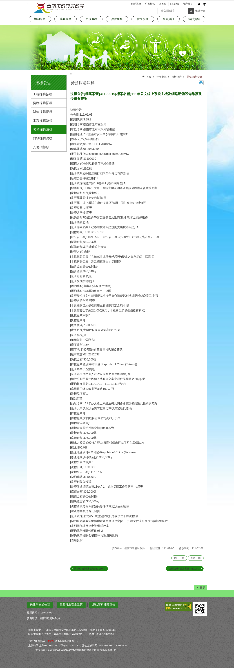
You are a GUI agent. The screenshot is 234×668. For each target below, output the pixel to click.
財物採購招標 (42, 112)
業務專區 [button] (65, 19)
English (174, 4)
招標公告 (43, 83)
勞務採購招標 (42, 103)
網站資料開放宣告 (103, 604)
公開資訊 (161, 76)
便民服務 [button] (142, 19)
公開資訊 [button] (168, 19)
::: (30, 73)
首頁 (148, 76)
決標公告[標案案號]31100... (184, 568)
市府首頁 (188, 3)
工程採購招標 (42, 94)
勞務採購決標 (42, 129)
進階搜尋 (200, 10)
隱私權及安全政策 (71, 604)
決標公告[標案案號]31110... (89, 568)
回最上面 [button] (196, 558)
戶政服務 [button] (91, 19)
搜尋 (160, 9)
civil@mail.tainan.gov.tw (62, 650)
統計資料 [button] (194, 19)
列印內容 (201, 82)
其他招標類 (41, 147)
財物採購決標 (42, 138)
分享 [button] (204, 4)
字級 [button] (199, 4)
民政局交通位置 (40, 604)
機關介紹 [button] (40, 19)
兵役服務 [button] (117, 19)
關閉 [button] (202, 587)
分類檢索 (150, 3)
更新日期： (33, 612)
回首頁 (162, 3)
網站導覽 (136, 3)
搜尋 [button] (191, 11)
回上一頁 (179, 558)
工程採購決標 (42, 120)
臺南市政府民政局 (58, 8)
